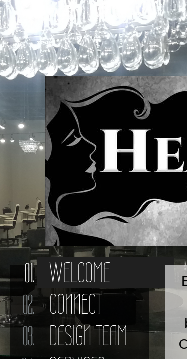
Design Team (88, 335)
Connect (75, 304)
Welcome (79, 272)
